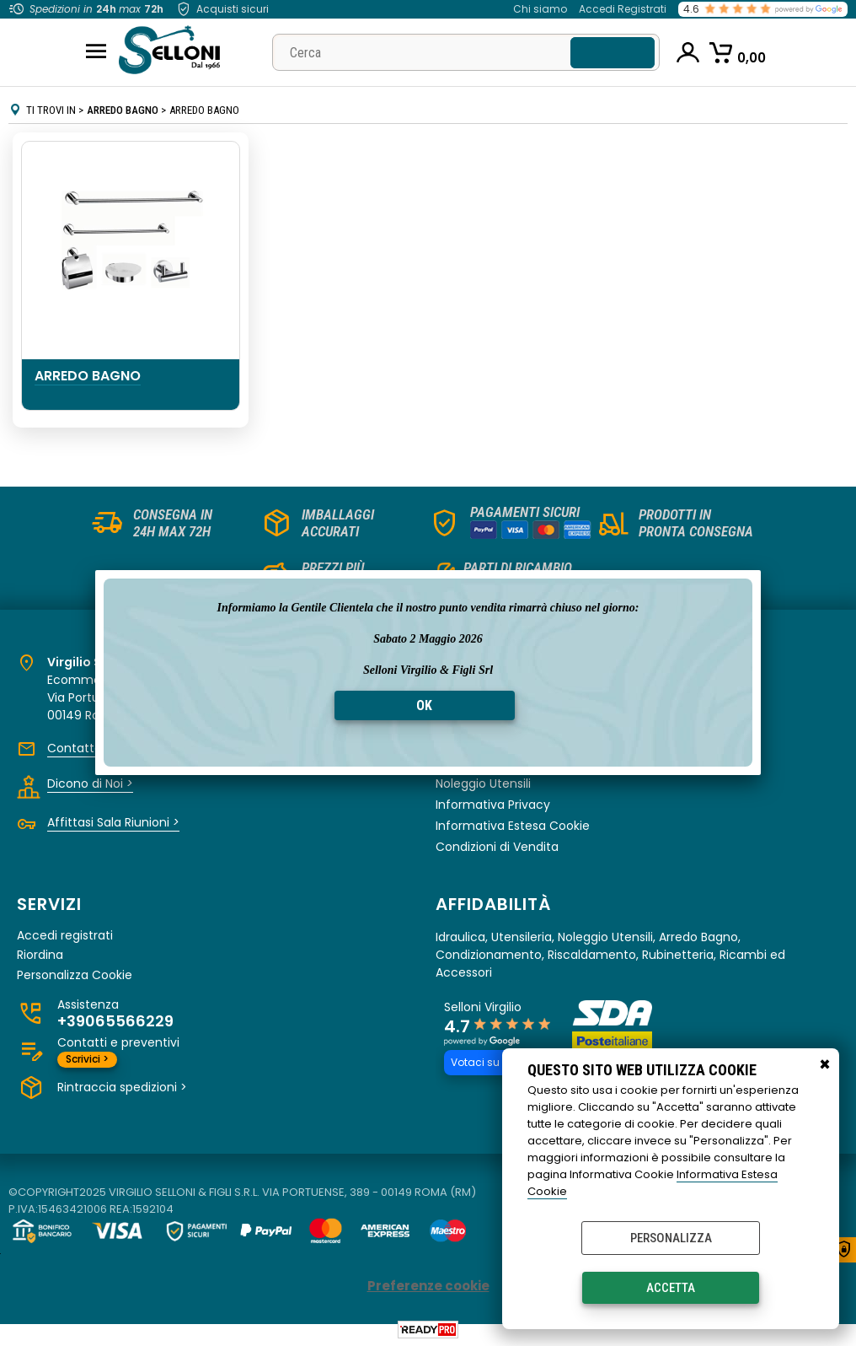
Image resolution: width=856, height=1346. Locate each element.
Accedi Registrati (622, 9)
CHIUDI (825, 1065)
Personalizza (671, 1238)
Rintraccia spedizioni (122, 1087)
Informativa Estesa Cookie (513, 825)
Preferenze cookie (428, 1286)
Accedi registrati (65, 936)
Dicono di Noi (90, 783)
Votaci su (486, 1062)
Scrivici (87, 1059)
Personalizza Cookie (74, 975)
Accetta (670, 1287)
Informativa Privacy (493, 804)
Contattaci (84, 748)
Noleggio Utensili (483, 783)
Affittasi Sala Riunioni (113, 822)
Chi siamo (540, 9)
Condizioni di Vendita (497, 846)
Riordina (40, 955)
